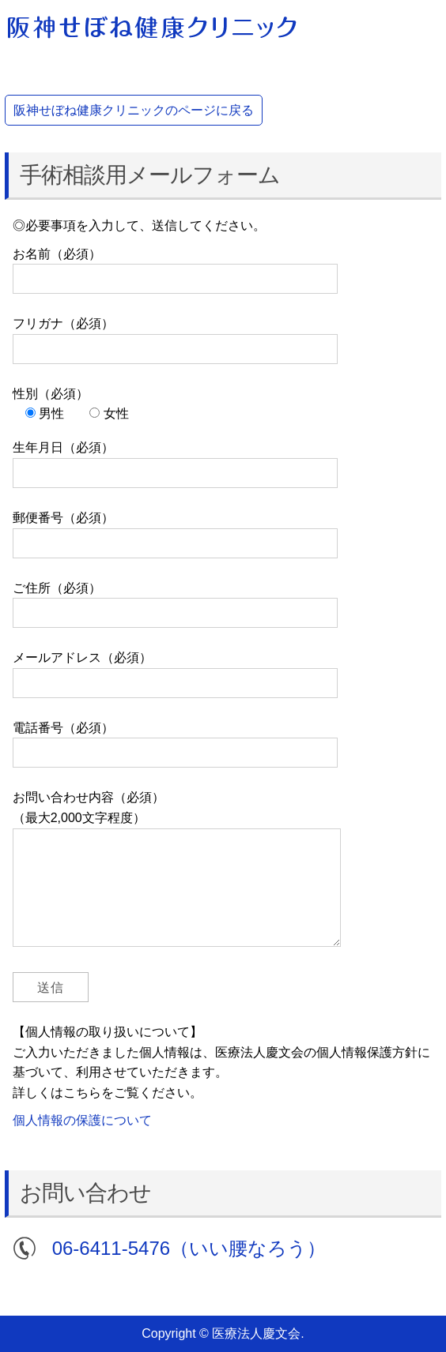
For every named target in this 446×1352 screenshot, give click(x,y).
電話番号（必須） (175, 740)
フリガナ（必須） (175, 336)
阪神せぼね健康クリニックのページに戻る (133, 110)
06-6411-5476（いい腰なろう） (189, 1248)
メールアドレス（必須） (175, 670)
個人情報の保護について (82, 1120)
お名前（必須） (175, 266)
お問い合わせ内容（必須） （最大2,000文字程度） (177, 875)
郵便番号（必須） (175, 530)
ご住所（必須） (175, 600)
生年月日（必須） (175, 460)
